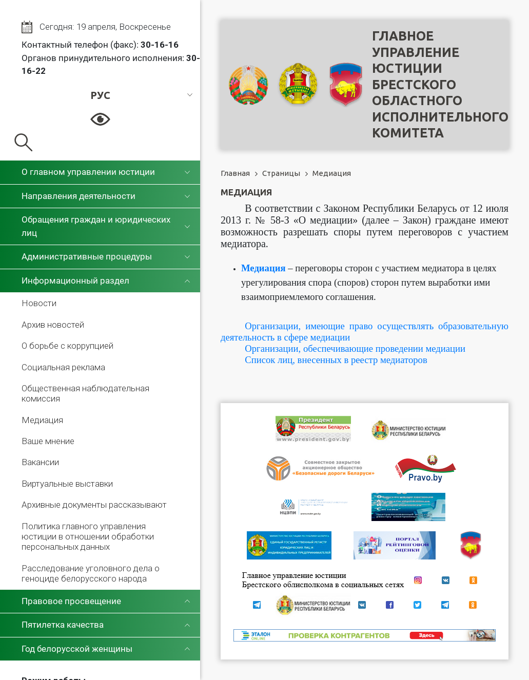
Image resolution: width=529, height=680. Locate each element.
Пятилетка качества (63, 624)
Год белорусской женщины (77, 649)
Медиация (42, 420)
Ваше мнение (48, 441)
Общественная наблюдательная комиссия (85, 393)
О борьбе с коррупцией (67, 346)
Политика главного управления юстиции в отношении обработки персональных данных (88, 536)
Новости (39, 303)
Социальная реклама (63, 367)
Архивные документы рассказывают (94, 504)
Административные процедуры (87, 256)
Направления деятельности (78, 196)
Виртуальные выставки (67, 483)
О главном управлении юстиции (88, 172)
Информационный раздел (75, 280)
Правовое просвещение (71, 601)
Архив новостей (53, 324)
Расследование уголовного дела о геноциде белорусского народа (91, 573)
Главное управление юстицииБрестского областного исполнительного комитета (440, 84)
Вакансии (40, 462)
